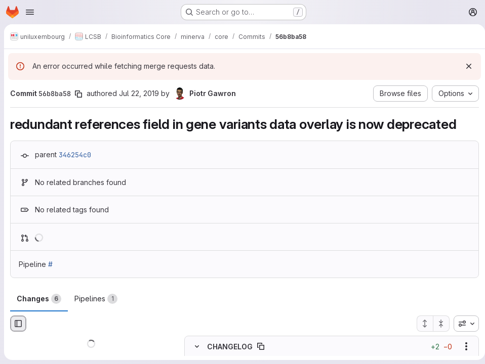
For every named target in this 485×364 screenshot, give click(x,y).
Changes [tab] (39, 299)
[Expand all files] (421, 323)
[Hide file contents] (197, 346)
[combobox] (462, 323)
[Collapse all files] (437, 323)
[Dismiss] (465, 66)
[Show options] (462, 346)
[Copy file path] (261, 346)
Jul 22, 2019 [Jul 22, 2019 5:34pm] (139, 93)
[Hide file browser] (18, 323)
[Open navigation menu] (30, 12)
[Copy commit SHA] (78, 94)
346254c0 (75, 154)
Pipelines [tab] (95, 299)
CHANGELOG (230, 346)
